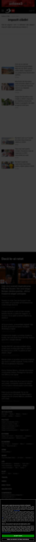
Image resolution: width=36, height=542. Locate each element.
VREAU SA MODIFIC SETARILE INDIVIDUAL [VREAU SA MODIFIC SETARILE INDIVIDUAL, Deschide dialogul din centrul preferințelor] (18, 539)
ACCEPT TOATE (18, 535)
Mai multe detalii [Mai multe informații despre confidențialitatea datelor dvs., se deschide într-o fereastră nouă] (17, 510)
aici (2, 517)
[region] (18, 520)
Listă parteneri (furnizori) (6, 532)
